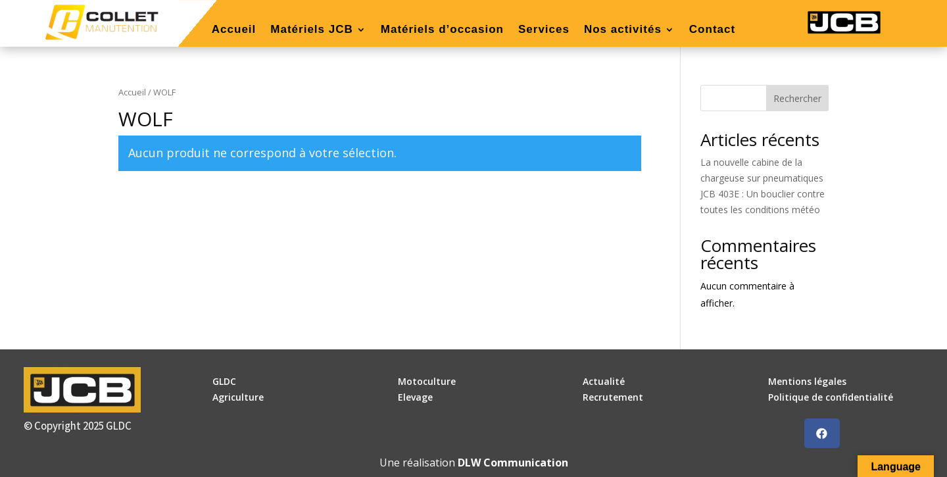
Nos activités (623, 30)
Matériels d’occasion (442, 30)
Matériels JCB (311, 30)
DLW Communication (513, 462)
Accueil (234, 30)
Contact (712, 30)
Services (544, 30)
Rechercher (797, 98)
